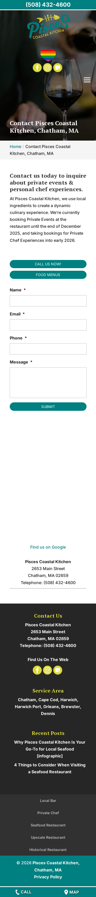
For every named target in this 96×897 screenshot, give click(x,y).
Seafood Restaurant (48, 825)
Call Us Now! (48, 264)
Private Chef (48, 813)
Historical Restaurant (48, 849)
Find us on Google (48, 547)
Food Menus (48, 274)
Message (21, 362)
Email (17, 313)
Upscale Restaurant (48, 837)
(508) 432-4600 (48, 4)
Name (18, 289)
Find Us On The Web (48, 659)
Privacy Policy (48, 876)
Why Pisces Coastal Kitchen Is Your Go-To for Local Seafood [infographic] (50, 749)
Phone (18, 337)
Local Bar (48, 800)
